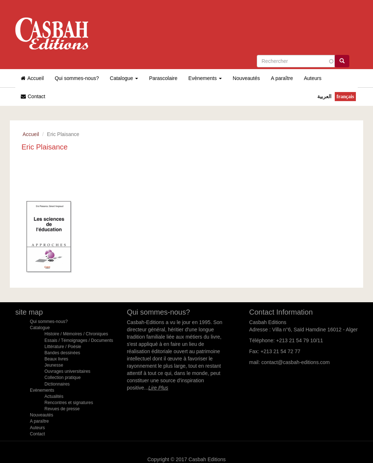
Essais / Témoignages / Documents (78, 340)
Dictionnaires (57, 384)
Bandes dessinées (62, 352)
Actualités (53, 396)
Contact (33, 96)
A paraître (282, 78)
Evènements (205, 78)
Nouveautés (246, 78)
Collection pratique (62, 377)
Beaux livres (56, 359)
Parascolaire (163, 78)
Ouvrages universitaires (67, 371)
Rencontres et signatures (68, 402)
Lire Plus (158, 388)
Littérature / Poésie (62, 346)
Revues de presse (62, 408)
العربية (324, 96)
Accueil (32, 78)
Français (345, 96)
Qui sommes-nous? (77, 78)
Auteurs (312, 78)
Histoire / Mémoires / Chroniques (76, 333)
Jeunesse (53, 365)
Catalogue (124, 78)
